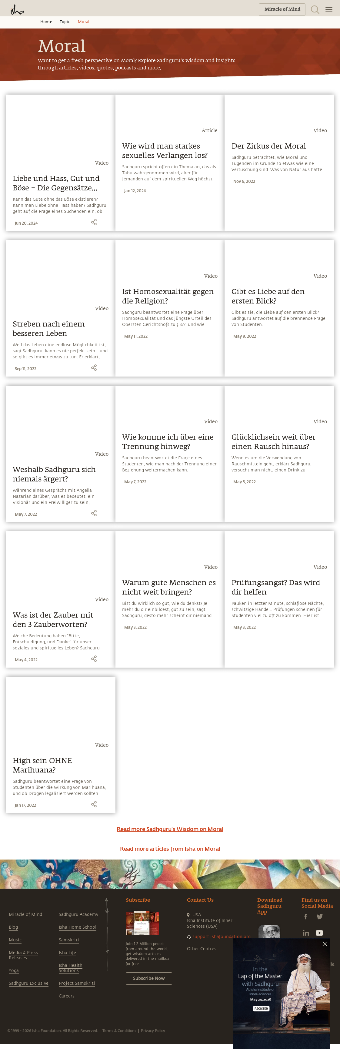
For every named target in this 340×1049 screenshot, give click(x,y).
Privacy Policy (153, 1030)
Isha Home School (77, 927)
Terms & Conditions (119, 1030)
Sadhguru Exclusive (28, 983)
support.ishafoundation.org (221, 936)
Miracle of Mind (25, 914)
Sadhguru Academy (78, 914)
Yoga (14, 970)
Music (15, 940)
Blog (13, 927)
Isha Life (67, 952)
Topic (65, 22)
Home (46, 22)
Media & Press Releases (23, 955)
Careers (67, 996)
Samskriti (69, 940)
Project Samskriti (77, 983)
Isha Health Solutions (70, 968)
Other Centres (201, 949)
